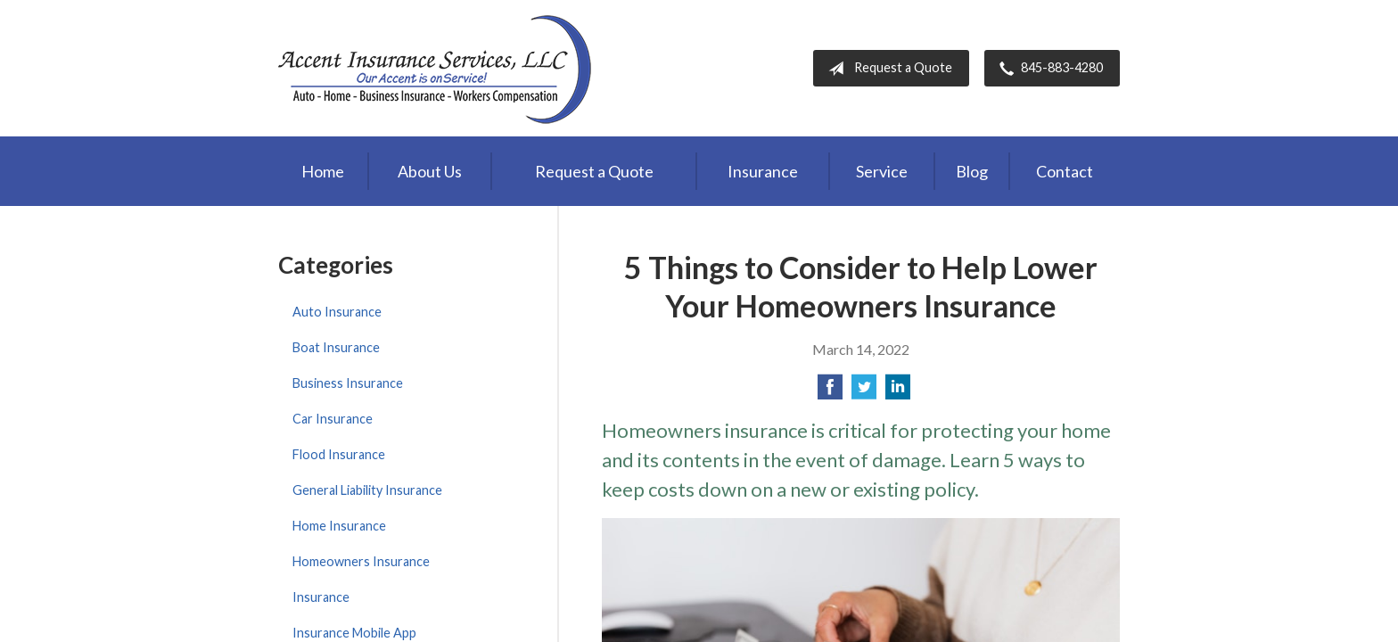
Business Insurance (347, 383)
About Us (430, 171)
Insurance (763, 171)
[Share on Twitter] (863, 391)
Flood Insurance (338, 454)
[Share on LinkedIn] (897, 391)
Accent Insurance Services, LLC (436, 68)
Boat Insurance (336, 347)
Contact (1064, 171)
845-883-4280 (1047, 68)
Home (322, 171)
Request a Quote (886, 68)
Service (882, 171)
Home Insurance (339, 525)
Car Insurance (332, 418)
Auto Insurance (337, 311)
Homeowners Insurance (361, 561)
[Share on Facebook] (830, 391)
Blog (972, 171)
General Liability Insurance (367, 490)
